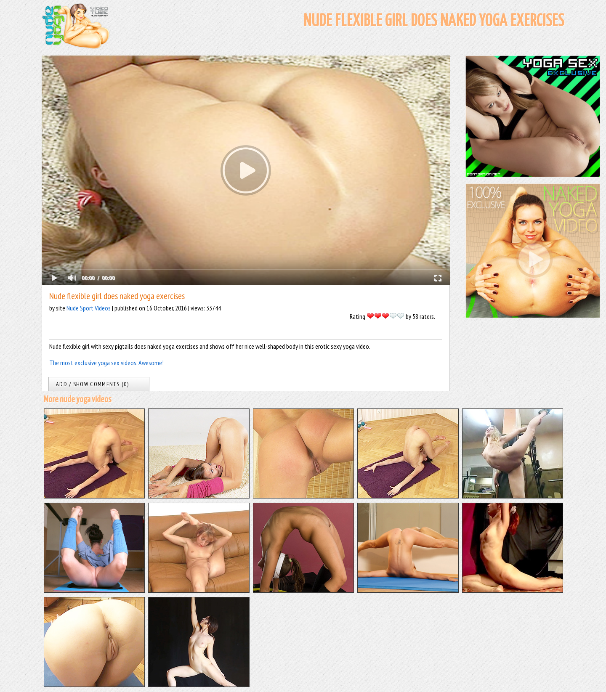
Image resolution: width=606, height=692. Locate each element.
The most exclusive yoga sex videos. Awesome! (106, 362)
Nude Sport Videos (88, 308)
